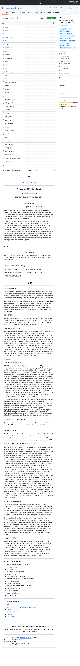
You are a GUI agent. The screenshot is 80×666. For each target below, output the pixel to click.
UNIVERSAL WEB (25, 638)
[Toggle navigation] (3, 2)
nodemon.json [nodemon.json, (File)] (9, 144)
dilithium (62, 45)
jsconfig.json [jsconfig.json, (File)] (8, 134)
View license (63, 54)
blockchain (69, 33)
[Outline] (54, 170)
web (70, 29)
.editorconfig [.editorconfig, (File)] (8, 72)
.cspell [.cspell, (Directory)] (6, 27)
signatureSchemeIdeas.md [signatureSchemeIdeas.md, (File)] (12, 158)
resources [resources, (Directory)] (7, 54)
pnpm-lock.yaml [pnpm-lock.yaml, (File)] (9, 151)
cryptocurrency (63, 36)
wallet (61, 38)
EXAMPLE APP (11, 614)
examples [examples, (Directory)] (7, 44)
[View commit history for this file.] (53, 23)
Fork (64, 8)
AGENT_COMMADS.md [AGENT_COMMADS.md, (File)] (11, 99)
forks (62, 71)
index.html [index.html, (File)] (8, 127)
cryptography (63, 29)
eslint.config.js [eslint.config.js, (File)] (9, 123)
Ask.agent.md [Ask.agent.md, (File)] (9, 103)
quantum (62, 33)
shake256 (62, 43)
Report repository (64, 73)
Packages (62, 86)
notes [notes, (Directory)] (6, 51)
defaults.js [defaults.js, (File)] (8, 120)
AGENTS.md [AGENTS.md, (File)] (8, 92)
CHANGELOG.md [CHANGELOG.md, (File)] (9, 106)
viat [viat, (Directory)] (6, 68)
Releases (62, 78)
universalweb (8, 8)
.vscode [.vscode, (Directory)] (7, 30)
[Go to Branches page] (14, 18)
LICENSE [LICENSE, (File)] (7, 110)
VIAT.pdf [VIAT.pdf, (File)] (7, 113)
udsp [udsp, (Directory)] (6, 61)
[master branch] (6, 18)
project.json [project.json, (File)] (8, 154)
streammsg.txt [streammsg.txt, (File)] (9, 161)
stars (62, 66)
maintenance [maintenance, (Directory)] (8, 48)
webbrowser (68, 38)
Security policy (64, 58)
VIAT (22, 182)
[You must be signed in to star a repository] (74, 8)
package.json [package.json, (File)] (8, 148)
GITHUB (29, 182)
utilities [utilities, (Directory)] (7, 65)
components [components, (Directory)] (8, 37)
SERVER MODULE (12, 609)
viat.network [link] (64, 25)
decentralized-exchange (65, 47)
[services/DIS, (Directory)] (8, 58)
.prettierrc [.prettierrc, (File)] (7, 89)
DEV (35, 182)
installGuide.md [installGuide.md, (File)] (9, 130)
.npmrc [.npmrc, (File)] (7, 85)
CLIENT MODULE (12, 612)
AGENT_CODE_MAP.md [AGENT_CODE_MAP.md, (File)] (11, 96)
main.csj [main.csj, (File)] (7, 137)
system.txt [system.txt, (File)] (8, 165)
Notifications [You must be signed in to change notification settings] (54, 8)
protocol (68, 31)
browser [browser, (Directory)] (7, 34)
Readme (62, 51)
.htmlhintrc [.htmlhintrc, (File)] (8, 79)
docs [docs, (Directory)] (6, 41)
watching (63, 68)
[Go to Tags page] (17, 18)
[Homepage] (40, 2)
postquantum (72, 40)
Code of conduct (64, 56)
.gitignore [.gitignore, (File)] (7, 75)
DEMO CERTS (11, 616)
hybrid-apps (72, 36)
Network (18, 8)
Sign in (72, 3)
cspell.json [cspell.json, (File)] (8, 116)
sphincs (68, 43)
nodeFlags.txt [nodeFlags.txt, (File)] (8, 141)
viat (75, 47)
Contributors (63, 94)
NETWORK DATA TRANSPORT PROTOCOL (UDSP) (22, 607)
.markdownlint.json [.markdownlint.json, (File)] (10, 82)
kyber (68, 45)
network (62, 31)
